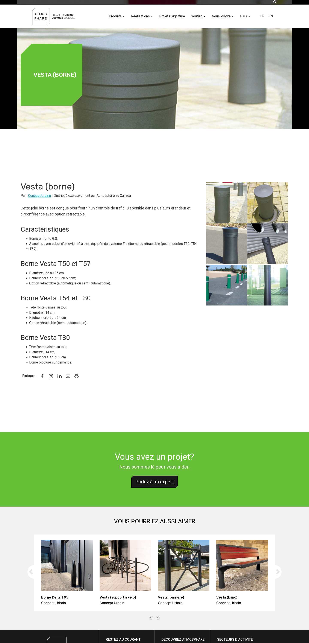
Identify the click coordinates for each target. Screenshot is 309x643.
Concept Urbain (39, 196)
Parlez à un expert (154, 481)
